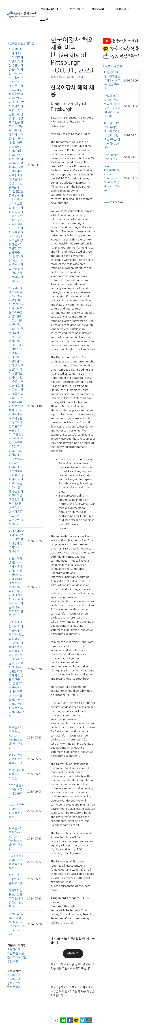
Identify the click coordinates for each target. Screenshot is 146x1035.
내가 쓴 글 (117, 66)
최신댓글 (12, 43)
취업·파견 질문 (15, 953)
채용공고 (125, 9)
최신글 (107, 66)
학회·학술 (12, 987)
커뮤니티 (79, 9)
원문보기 (73, 953)
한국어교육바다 (53, 9)
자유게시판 (13, 949)
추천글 (22, 43)
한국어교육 (102, 9)
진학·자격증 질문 (16, 957)
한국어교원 (13, 979)
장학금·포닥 (14, 983)
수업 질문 (12, 961)
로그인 (44, 19)
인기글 (30, 43)
